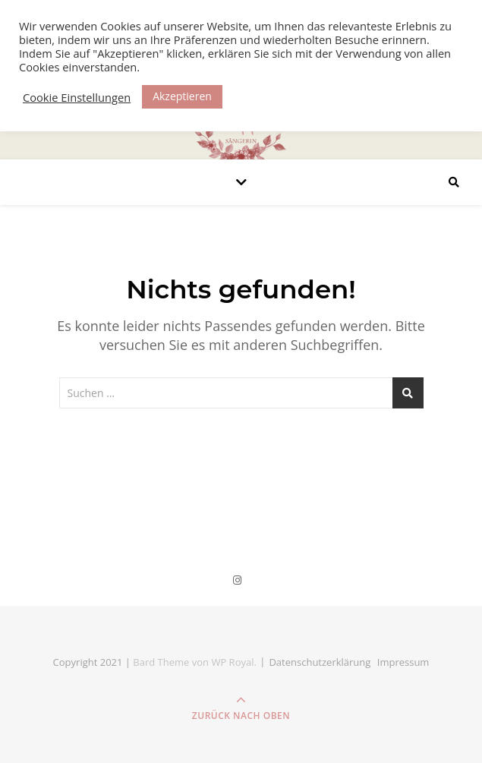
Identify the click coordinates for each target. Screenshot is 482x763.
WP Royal (232, 662)
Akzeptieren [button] (182, 96)
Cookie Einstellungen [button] (77, 97)
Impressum (403, 662)
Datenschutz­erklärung (319, 662)
